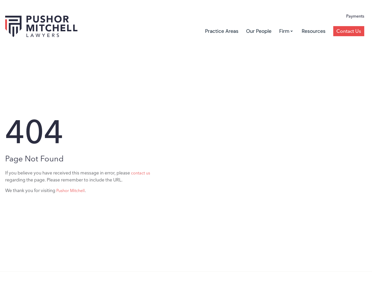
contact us (140, 175)
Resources (314, 31)
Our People (259, 31)
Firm (286, 31)
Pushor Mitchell (70, 192)
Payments (355, 16)
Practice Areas (221, 31)
